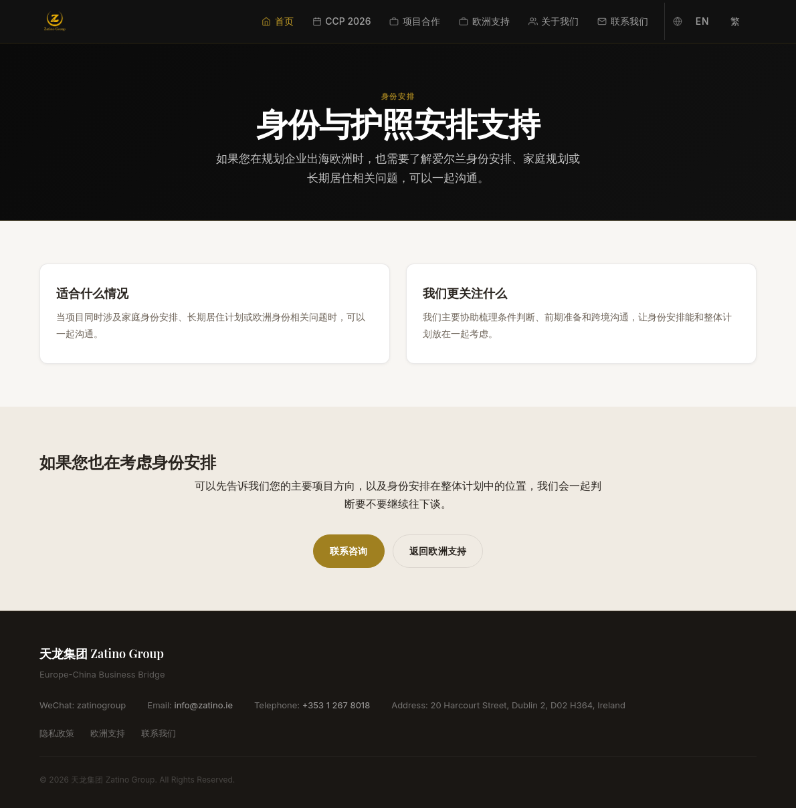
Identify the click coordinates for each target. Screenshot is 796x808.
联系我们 (622, 21)
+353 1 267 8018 (336, 705)
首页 (278, 21)
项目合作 (414, 21)
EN (702, 21)
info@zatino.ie (204, 705)
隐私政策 (56, 733)
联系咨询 (349, 551)
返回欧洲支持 (438, 551)
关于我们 (553, 21)
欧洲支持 (484, 21)
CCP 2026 (341, 21)
